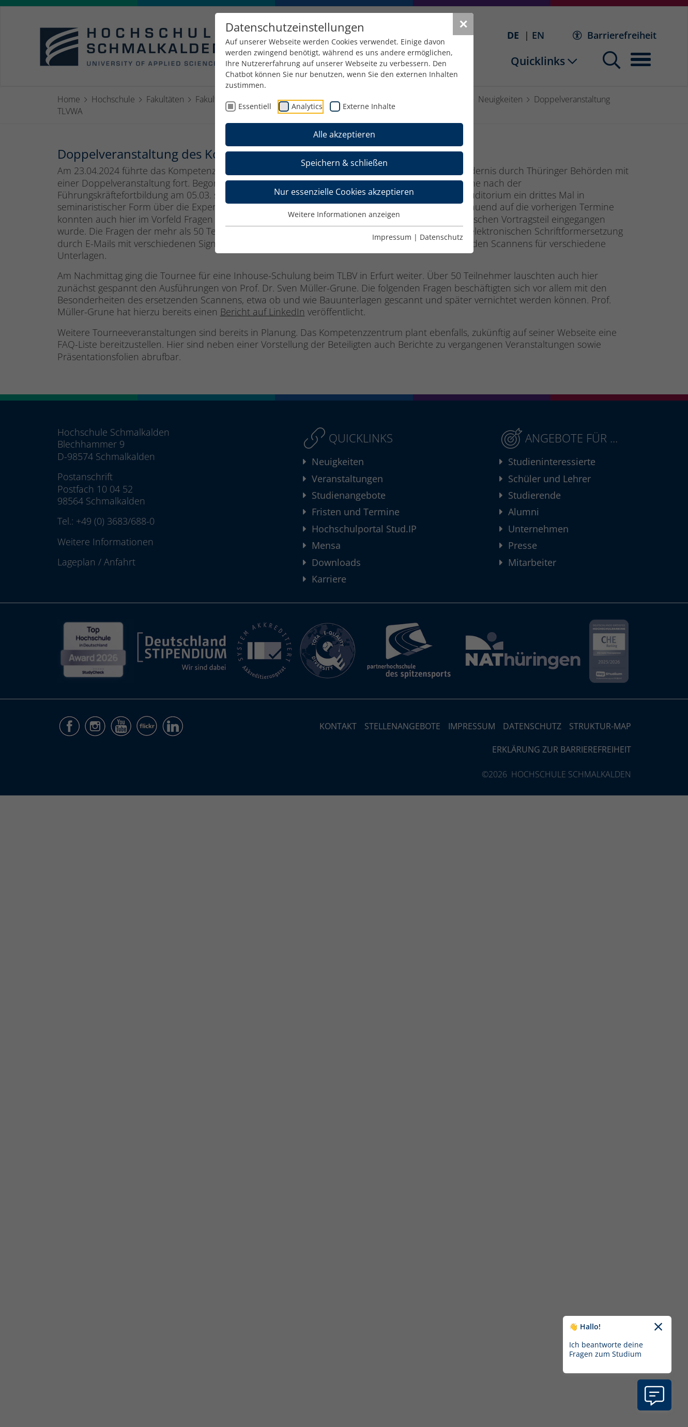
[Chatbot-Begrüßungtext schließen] (658, 1327)
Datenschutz (441, 237)
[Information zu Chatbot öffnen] (654, 1394)
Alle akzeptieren (344, 134)
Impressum (391, 237)
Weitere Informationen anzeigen (344, 214)
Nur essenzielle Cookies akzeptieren (344, 191)
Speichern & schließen (344, 162)
